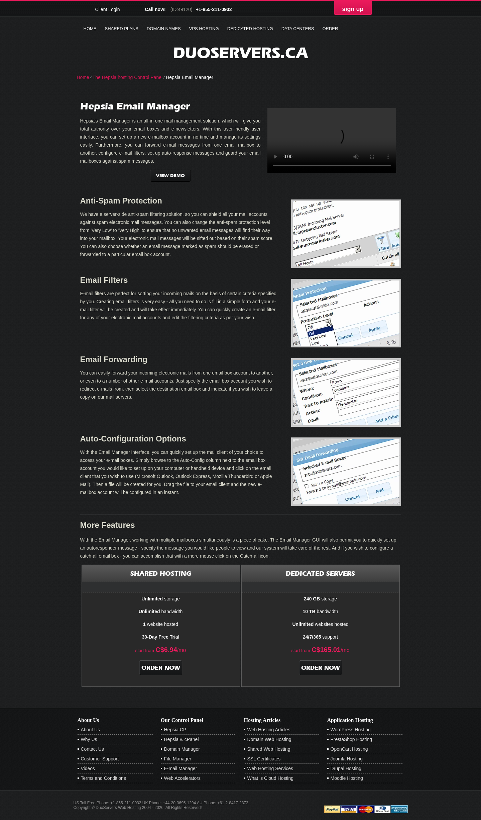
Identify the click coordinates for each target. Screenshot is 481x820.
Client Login (107, 9)
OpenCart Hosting (349, 749)
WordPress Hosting (351, 729)
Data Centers (297, 28)
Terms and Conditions (103, 778)
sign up (353, 9)
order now (160, 667)
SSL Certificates (264, 758)
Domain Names (164, 28)
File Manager (178, 758)
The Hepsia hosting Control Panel (127, 77)
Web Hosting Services (270, 768)
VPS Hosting (204, 28)
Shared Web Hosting (268, 749)
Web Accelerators (182, 778)
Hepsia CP (175, 729)
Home (90, 28)
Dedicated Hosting (250, 28)
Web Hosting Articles (268, 729)
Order (330, 28)
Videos (88, 768)
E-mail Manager (180, 768)
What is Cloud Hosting (270, 778)
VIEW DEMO (170, 175)
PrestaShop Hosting (351, 739)
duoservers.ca (240, 52)
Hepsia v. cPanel (181, 739)
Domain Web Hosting (269, 739)
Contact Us (92, 749)
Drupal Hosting (346, 768)
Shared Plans (121, 28)
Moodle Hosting (347, 778)
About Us (90, 729)
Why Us (89, 739)
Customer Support (100, 758)
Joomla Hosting (347, 758)
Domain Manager (182, 749)
